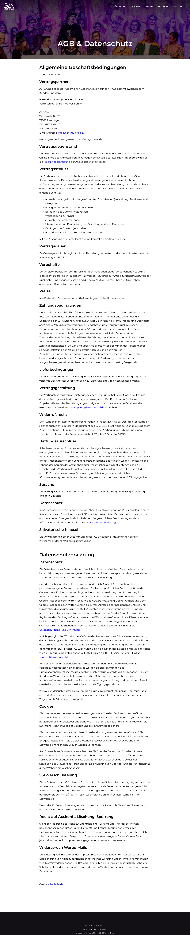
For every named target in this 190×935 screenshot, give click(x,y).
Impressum (80, 933)
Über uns (120, 6)
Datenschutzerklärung (102, 522)
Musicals (135, 6)
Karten (177, 6)
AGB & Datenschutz (106, 933)
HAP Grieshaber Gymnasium (95, 929)
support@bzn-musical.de (89, 407)
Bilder (149, 6)
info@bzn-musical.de (70, 132)
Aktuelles (163, 6)
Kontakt (91, 933)
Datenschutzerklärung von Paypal (59, 629)
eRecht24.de (55, 884)
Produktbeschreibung (57, 161)
